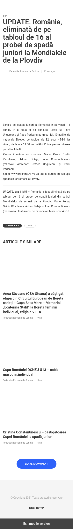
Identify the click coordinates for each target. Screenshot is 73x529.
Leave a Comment (36, 463)
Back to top (36, 508)
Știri (5, 15)
